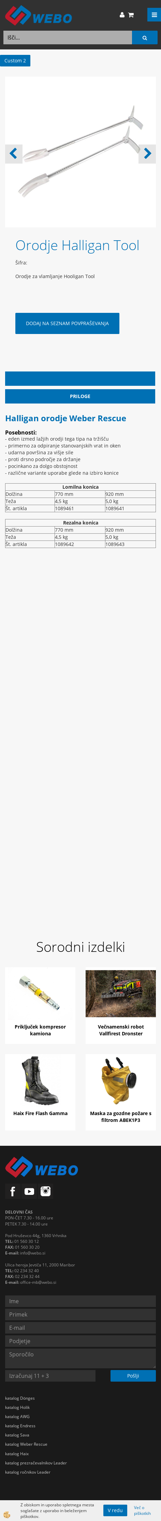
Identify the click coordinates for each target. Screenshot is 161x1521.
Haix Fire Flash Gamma (40, 1113)
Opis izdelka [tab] (80, 378)
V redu (115, 1510)
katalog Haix (17, 1454)
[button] (147, 154)
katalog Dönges (20, 1398)
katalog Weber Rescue (26, 1444)
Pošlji (133, 1375)
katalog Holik (17, 1407)
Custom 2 (15, 60)
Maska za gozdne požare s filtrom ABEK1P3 (120, 1116)
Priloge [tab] (80, 396)
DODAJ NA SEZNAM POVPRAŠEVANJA (67, 323)
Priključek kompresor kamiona (40, 1030)
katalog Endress (20, 1426)
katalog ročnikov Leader (27, 1472)
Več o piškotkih (142, 1510)
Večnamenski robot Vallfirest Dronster (121, 1030)
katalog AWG (17, 1416)
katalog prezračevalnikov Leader (36, 1463)
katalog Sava (17, 1435)
